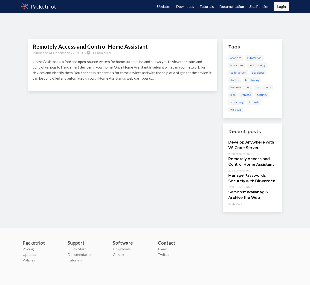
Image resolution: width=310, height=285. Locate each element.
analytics (235, 58)
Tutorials (207, 6)
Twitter (164, 254)
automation (254, 58)
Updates (164, 6)
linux (268, 87)
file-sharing (252, 80)
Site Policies (259, 6)
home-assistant (240, 87)
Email (162, 249)
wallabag (235, 109)
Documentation (231, 6)
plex (232, 94)
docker (234, 80)
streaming (236, 102)
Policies (29, 260)
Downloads (185, 6)
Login (281, 6)
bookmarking (257, 65)
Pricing (28, 249)
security (262, 94)
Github (118, 254)
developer (258, 72)
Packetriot (38, 6)
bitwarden (236, 65)
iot (257, 87)
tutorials (254, 102)
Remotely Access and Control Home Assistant (90, 46)
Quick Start (77, 249)
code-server (238, 72)
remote (246, 94)
